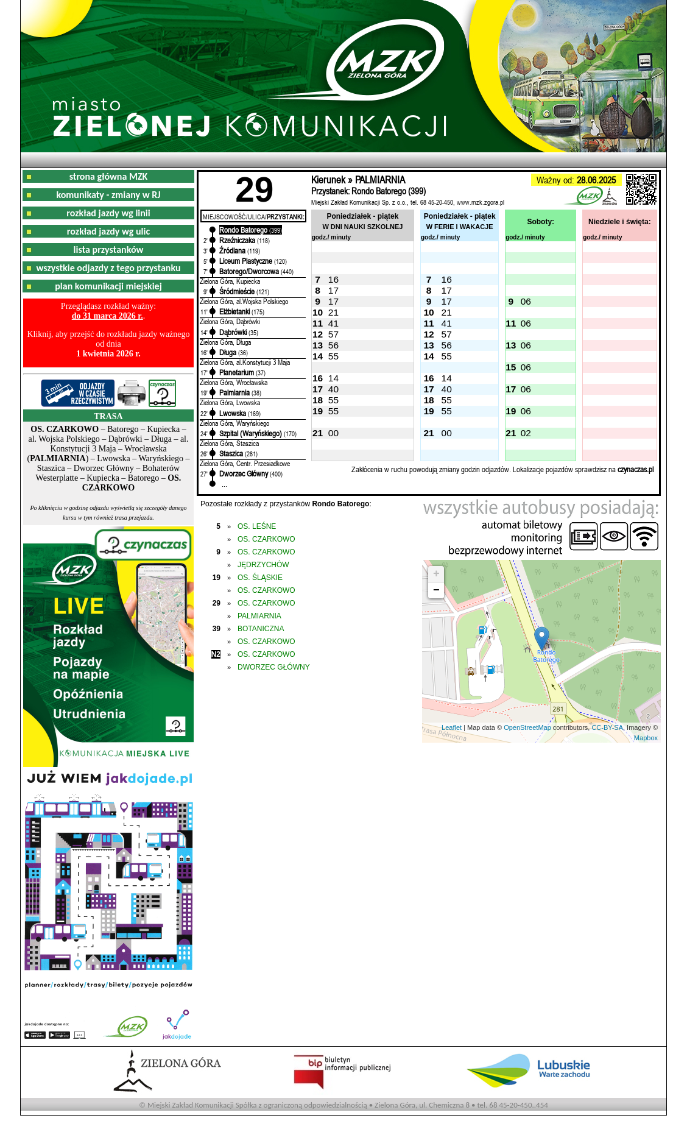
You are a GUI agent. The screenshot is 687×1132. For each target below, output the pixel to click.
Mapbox (646, 737)
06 (526, 301)
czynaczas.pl (636, 469)
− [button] (436, 590)
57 (333, 334)
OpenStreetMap (527, 727)
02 (526, 433)
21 (333, 312)
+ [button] (436, 574)
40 (333, 389)
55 (333, 356)
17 (333, 290)
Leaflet (452, 727)
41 (333, 323)
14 (333, 378)
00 (333, 433)
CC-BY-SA (607, 727)
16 (333, 279)
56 (333, 345)
